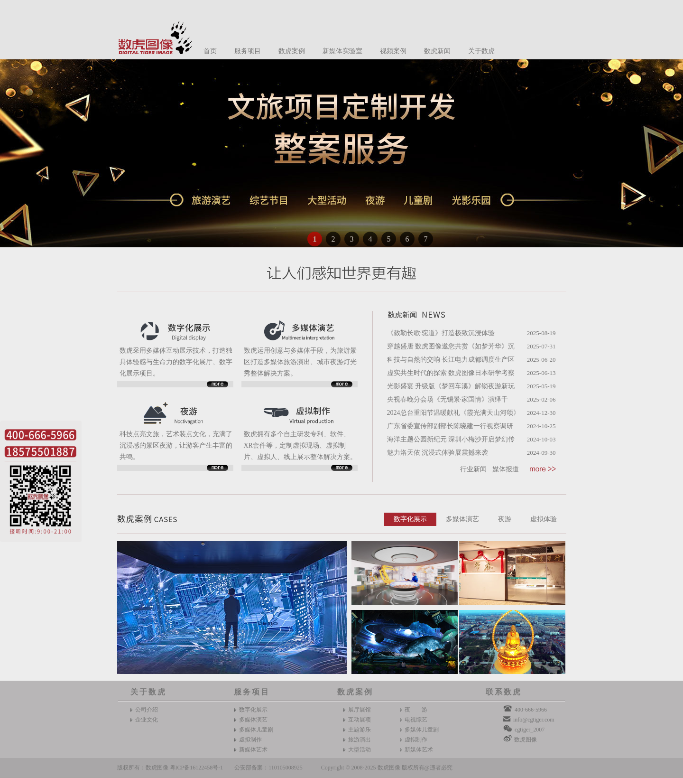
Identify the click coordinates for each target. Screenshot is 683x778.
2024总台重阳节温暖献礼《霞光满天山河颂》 (453, 412)
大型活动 (359, 749)
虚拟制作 (250, 739)
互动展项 (359, 719)
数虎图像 (525, 739)
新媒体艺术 (253, 749)
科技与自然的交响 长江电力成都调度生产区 (451, 359)
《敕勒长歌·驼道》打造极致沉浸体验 (441, 333)
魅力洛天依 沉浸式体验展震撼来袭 (438, 452)
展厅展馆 (359, 709)
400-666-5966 (531, 709)
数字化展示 (410, 519)
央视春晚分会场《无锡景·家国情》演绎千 (447, 399)
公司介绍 (146, 709)
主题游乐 (359, 729)
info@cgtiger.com (533, 719)
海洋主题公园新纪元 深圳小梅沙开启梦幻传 (451, 439)
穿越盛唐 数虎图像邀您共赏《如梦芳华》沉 (451, 346)
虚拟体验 (543, 519)
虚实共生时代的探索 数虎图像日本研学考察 (451, 372)
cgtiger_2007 (530, 729)
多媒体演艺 (462, 519)
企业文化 (146, 719)
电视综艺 (416, 719)
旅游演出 (359, 739)
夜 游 (416, 709)
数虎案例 (291, 51)
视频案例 (393, 51)
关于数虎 (481, 51)
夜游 (504, 519)
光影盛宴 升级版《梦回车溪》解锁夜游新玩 (451, 386)
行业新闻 (473, 469)
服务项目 (247, 51)
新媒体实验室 (342, 51)
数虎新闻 (437, 51)
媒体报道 (505, 469)
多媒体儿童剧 (256, 729)
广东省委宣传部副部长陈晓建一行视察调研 (450, 426)
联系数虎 (504, 692)
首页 (210, 51)
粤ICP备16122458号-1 (196, 767)
